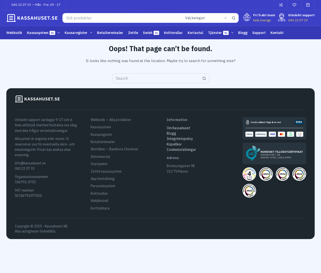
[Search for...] (121, 18)
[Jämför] (281, 5)
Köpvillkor (174, 144)
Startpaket (99, 164)
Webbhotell (99, 201)
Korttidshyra (100, 208)
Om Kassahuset (178, 128)
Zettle (133, 33)
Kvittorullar (173, 33)
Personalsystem (103, 186)
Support (259, 33)
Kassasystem (44, 33)
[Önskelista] (294, 5)
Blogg (242, 33)
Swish (151, 33)
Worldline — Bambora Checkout (114, 149)
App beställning (103, 179)
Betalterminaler (110, 33)
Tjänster (221, 33)
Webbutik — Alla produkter (111, 120)
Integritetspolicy (180, 138)
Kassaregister (79, 33)
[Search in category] (205, 18)
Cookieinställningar (181, 149)
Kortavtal (195, 33)
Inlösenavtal (100, 156)
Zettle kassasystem (106, 171)
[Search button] (234, 18)
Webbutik (14, 33)
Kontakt (277, 33)
